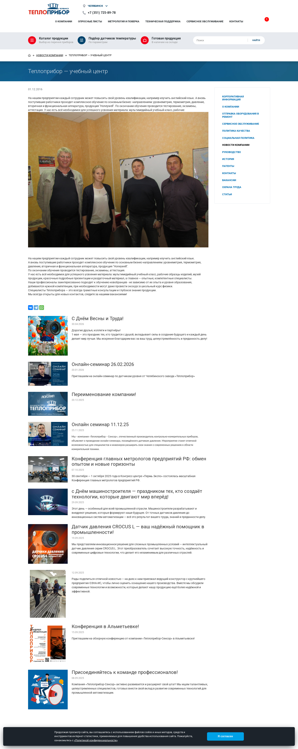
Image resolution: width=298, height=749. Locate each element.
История (228, 159)
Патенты (228, 166)
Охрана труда (231, 187)
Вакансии (229, 180)
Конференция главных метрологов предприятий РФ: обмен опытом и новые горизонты (139, 461)
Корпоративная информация (233, 98)
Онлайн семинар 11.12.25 (100, 424)
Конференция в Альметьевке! (105, 626)
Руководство (231, 152)
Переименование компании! (104, 394)
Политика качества (236, 130)
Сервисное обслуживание (205, 21)
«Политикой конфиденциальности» (96, 740)
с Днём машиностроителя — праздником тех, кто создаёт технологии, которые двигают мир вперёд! (137, 494)
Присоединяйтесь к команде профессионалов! (125, 672)
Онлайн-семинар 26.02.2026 (103, 364)
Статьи (227, 194)
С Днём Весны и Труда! (97, 318)
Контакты (236, 21)
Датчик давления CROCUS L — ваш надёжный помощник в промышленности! (138, 529)
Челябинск (95, 5)
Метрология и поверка (123, 21)
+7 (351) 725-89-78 (102, 13)
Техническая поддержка (163, 21)
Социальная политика (238, 137)
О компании (63, 21)
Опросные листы (90, 21)
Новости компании (49, 55)
